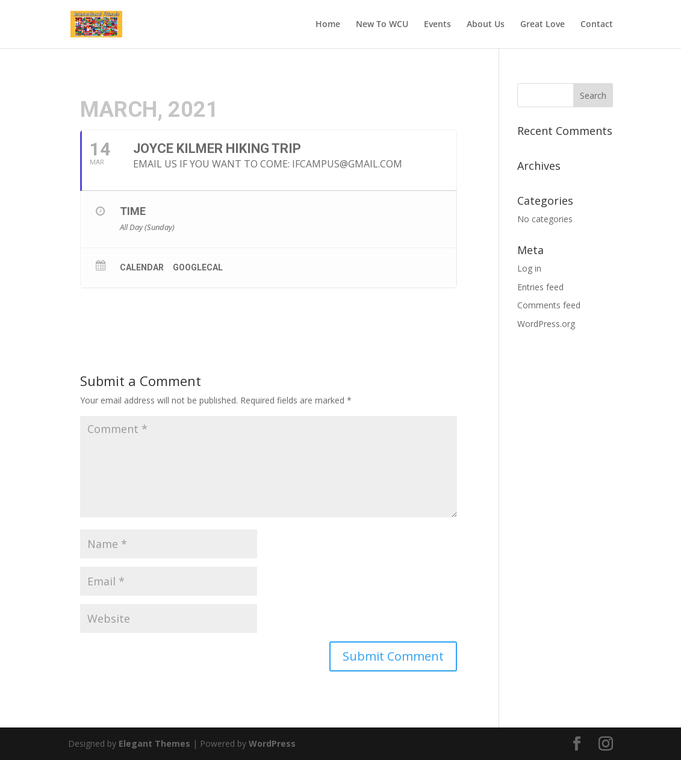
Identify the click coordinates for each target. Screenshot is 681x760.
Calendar (142, 267)
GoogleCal (198, 267)
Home (328, 25)
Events (437, 25)
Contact (596, 25)
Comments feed (548, 305)
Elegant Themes (154, 743)
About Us (486, 25)
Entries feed (540, 287)
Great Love (542, 25)
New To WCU (382, 25)
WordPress (272, 743)
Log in (529, 268)
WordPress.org (546, 323)
